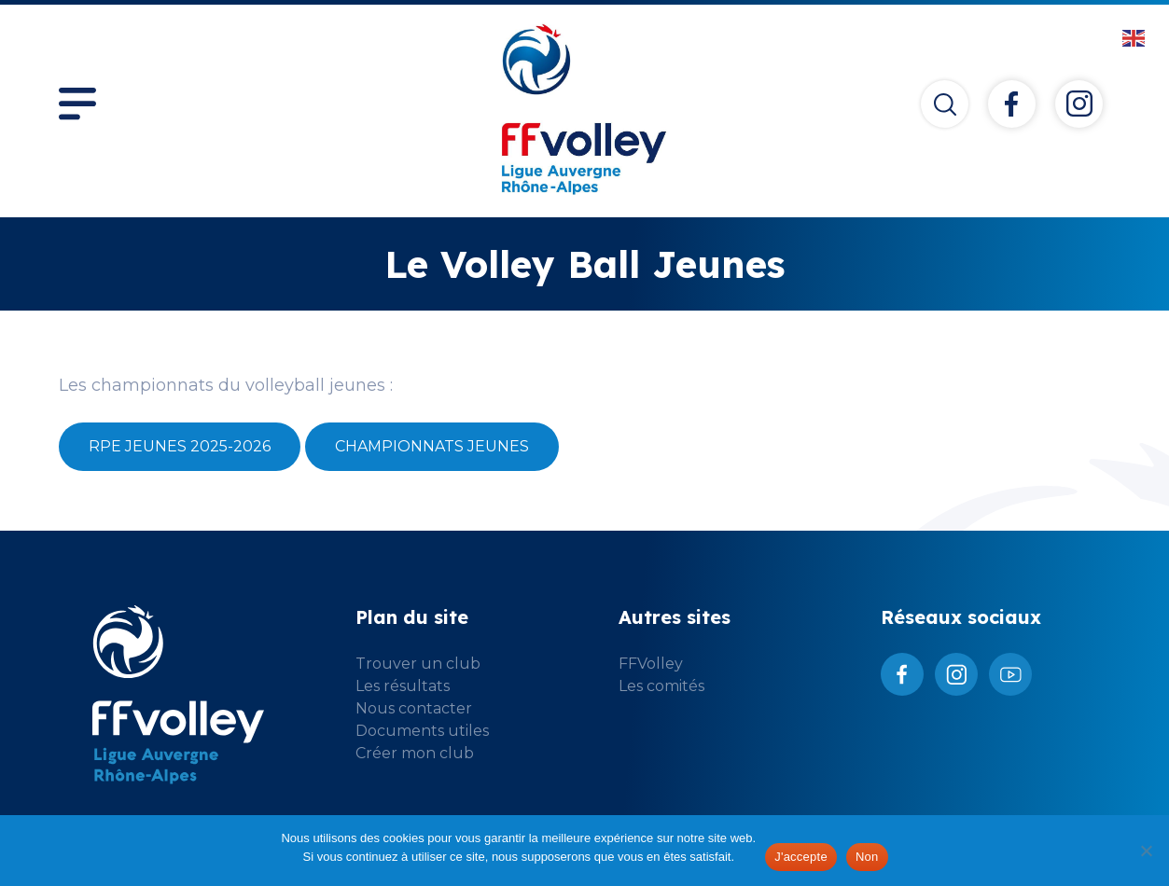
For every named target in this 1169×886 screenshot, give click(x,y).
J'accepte (801, 857)
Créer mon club (414, 753)
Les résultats (402, 686)
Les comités (661, 686)
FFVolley (651, 663)
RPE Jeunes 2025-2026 (180, 446)
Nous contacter (413, 708)
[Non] (1145, 850)
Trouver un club (417, 663)
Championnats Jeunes (432, 446)
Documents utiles (422, 731)
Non (867, 857)
